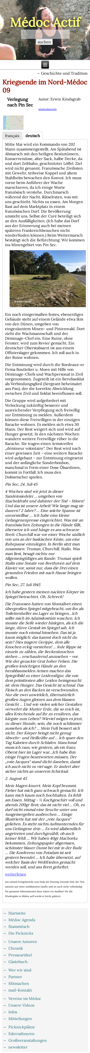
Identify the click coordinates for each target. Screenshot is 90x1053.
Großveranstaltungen (27, 1040)
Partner (15, 976)
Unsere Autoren (22, 941)
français (12, 135)
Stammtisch (19, 926)
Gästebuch (18, 961)
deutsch (32, 135)
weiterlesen (15, 874)
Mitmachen (18, 983)
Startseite (17, 913)
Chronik (15, 948)
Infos (12, 1011)
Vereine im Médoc (24, 998)
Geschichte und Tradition (64, 73)
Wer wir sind (19, 970)
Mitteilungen (20, 1018)
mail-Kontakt (20, 990)
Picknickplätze (21, 1027)
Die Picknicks (20, 933)
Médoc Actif (45, 22)
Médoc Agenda (21, 919)
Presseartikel (20, 955)
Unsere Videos (21, 1005)
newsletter (18, 1047)
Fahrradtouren (21, 1033)
